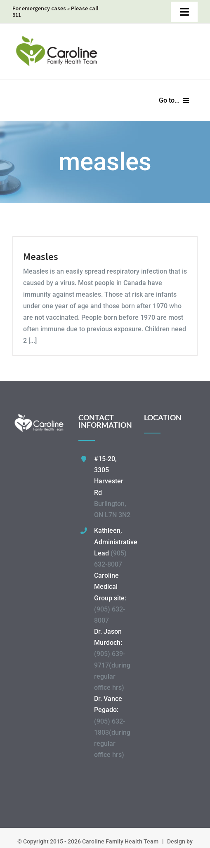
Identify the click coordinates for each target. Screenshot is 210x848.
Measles (40, 256)
